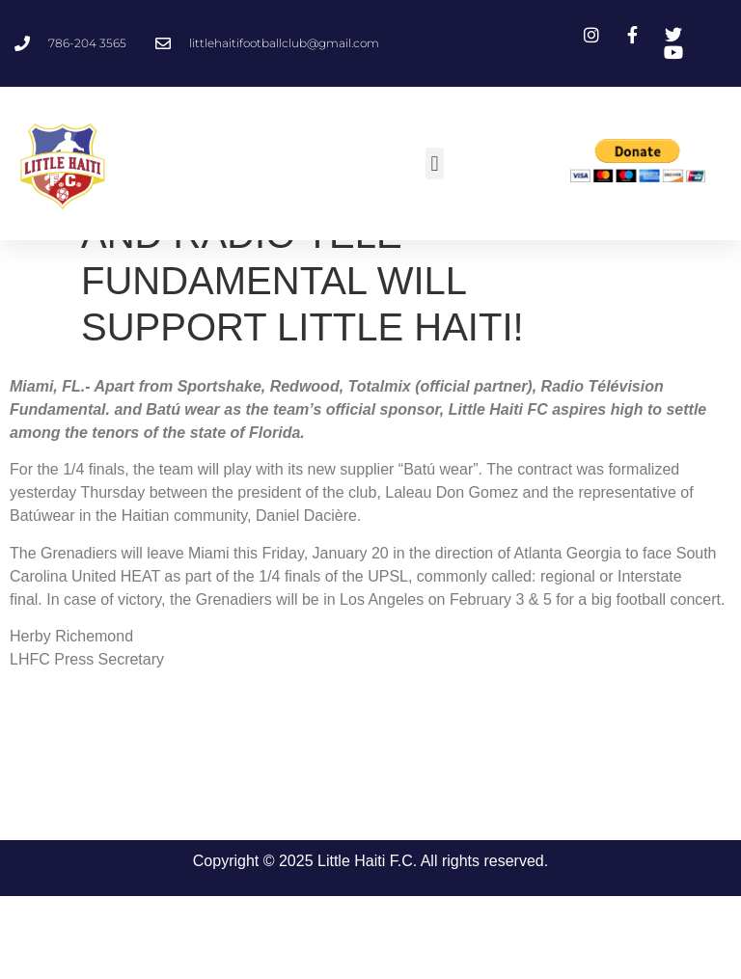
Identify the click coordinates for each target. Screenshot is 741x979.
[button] (434, 163)
